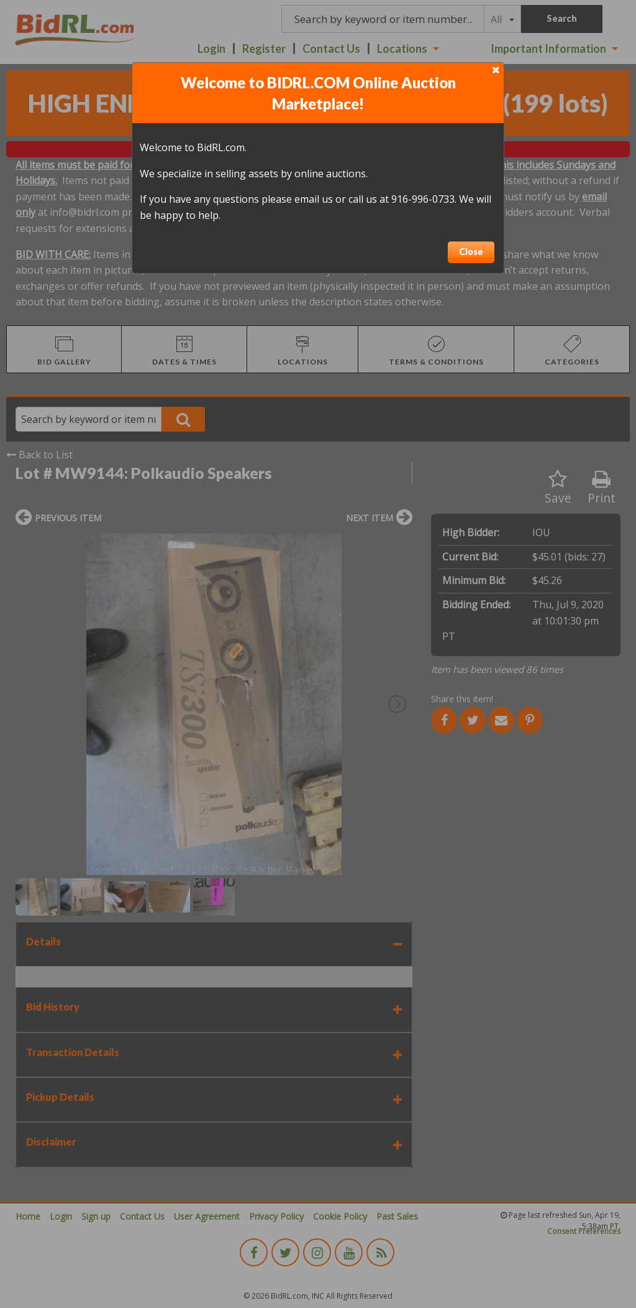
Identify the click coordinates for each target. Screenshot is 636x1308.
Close (471, 251)
